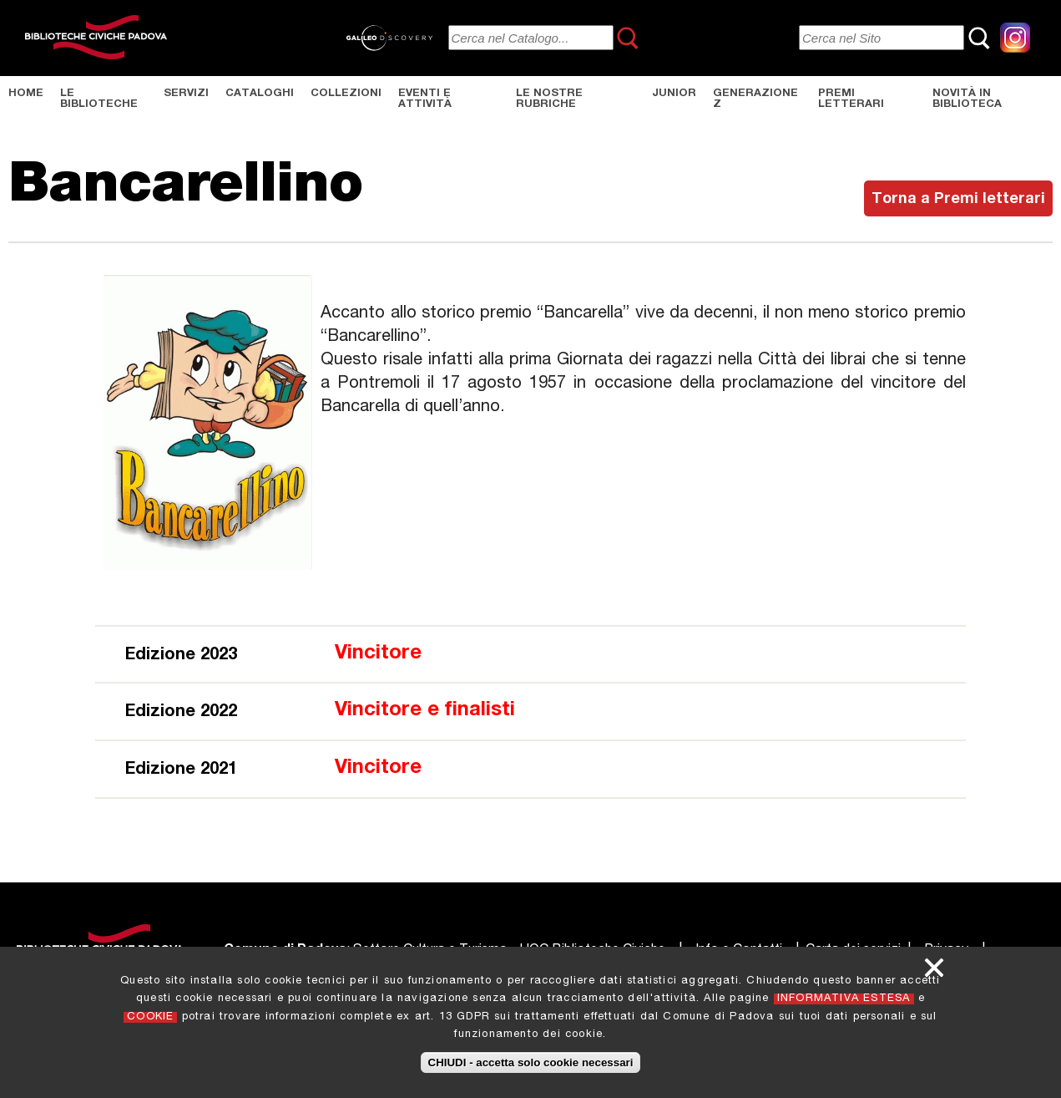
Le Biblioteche (99, 99)
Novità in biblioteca (967, 99)
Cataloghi (259, 94)
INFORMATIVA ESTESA (844, 999)
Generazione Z (755, 99)
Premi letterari (851, 99)
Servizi (186, 94)
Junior (674, 94)
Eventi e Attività (425, 99)
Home (25, 94)
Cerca (629, 38)
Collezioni (346, 94)
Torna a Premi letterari (958, 199)
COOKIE (150, 1017)
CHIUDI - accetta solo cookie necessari (531, 1062)
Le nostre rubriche (549, 99)
